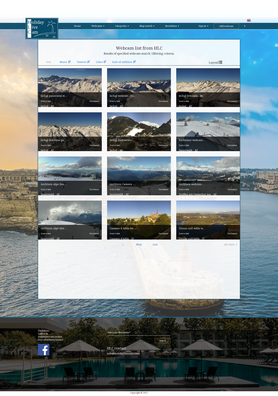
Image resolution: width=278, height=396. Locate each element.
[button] (70, 87)
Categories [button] (122, 25)
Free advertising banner (50, 339)
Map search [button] (147, 25)
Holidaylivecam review (50, 336)
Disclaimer (94, 104)
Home (77, 25)
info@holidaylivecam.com (123, 353)
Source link (46, 104)
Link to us (43, 333)
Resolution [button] (172, 25)
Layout (213, 62)
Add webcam (226, 26)
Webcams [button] (97, 25)
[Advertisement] (139, 8)
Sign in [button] (203, 25)
